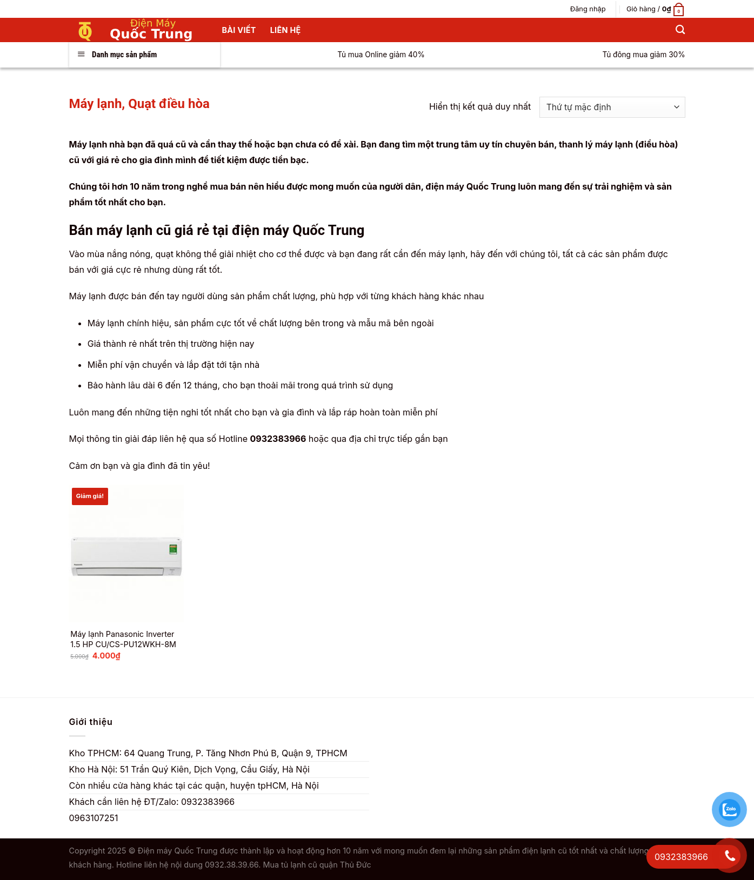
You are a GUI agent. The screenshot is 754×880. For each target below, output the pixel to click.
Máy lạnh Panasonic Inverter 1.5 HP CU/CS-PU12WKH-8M (123, 639)
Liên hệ (285, 30)
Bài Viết (239, 30)
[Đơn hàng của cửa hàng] (612, 107)
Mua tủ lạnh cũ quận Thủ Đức (317, 864)
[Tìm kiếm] (680, 30)
